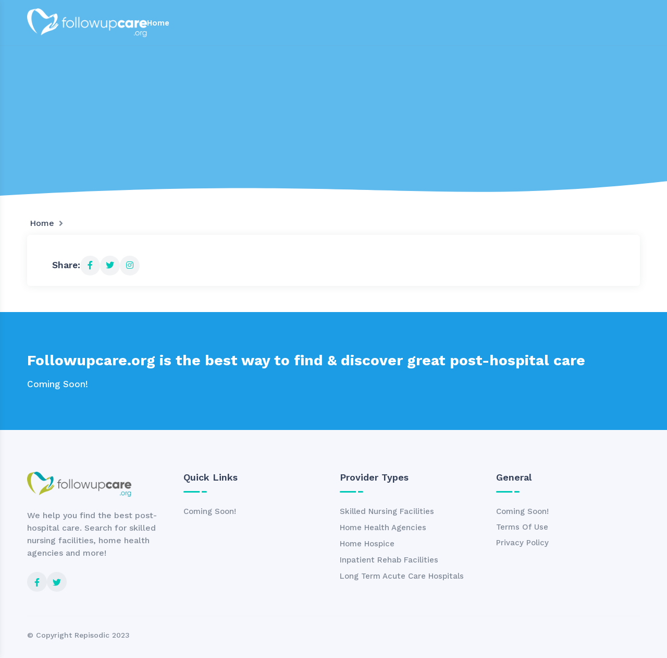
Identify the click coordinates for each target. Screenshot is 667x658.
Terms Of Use (522, 527)
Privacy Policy (522, 542)
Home (158, 23)
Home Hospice (367, 543)
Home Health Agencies (383, 527)
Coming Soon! (209, 511)
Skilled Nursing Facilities (387, 511)
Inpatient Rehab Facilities (389, 560)
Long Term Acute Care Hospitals (402, 576)
